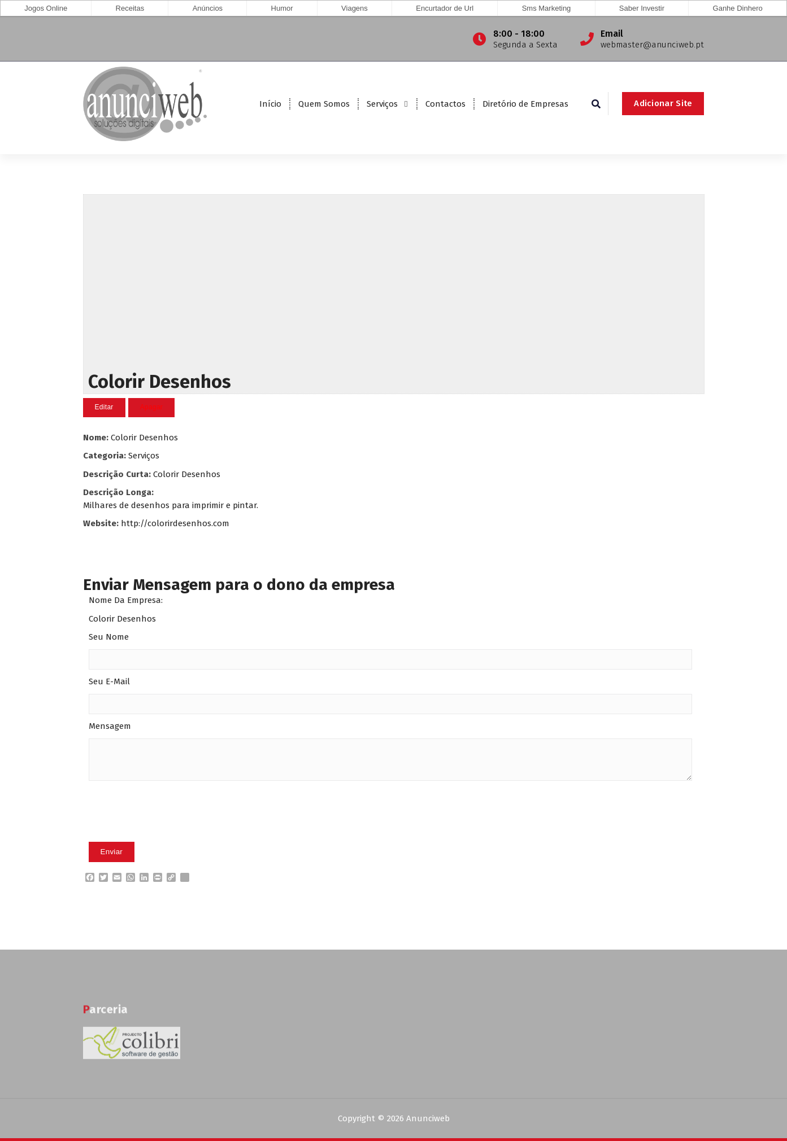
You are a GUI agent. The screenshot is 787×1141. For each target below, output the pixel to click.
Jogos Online (45, 8)
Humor (282, 8)
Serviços (382, 104)
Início (270, 104)
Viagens (354, 8)
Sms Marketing (546, 8)
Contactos (445, 104)
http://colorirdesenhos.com (175, 523)
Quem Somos (324, 104)
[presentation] (174, 828)
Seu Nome (109, 637)
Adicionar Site (663, 103)
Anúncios (208, 8)
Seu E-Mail (109, 681)
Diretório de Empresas (525, 104)
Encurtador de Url (444, 8)
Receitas (130, 8)
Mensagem (110, 726)
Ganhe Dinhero (738, 8)
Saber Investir (641, 8)
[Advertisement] (393, 280)
